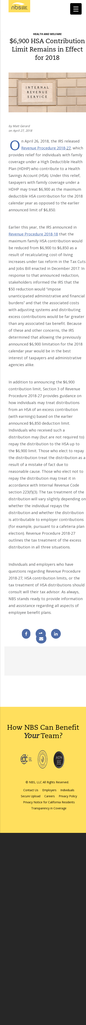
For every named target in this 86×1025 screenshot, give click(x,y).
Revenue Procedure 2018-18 (33, 234)
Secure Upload (30, 796)
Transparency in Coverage (48, 808)
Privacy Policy (68, 796)
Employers (49, 790)
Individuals (67, 790)
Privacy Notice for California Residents (49, 802)
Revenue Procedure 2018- (43, 147)
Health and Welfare (47, 34)
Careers (49, 796)
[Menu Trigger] (76, 9)
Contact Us (30, 790)
